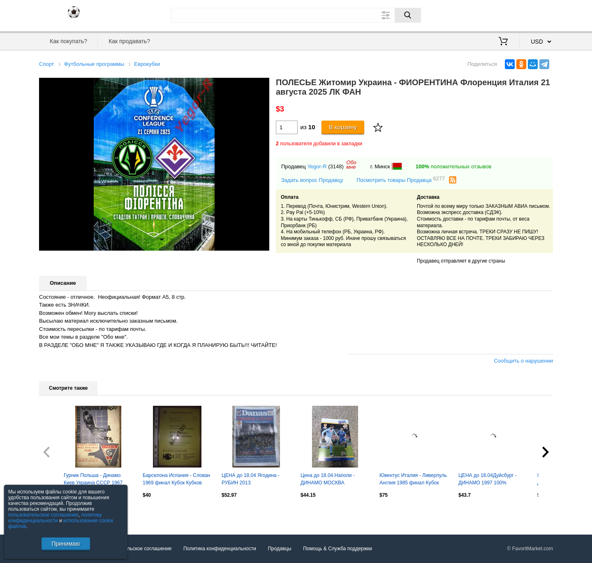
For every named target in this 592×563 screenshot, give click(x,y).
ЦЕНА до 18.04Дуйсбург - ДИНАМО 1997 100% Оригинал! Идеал (487, 479)
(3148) (336, 166)
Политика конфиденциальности (219, 548)
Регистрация (536, 14)
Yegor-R (316, 166)
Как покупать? (68, 41)
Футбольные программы (94, 64)
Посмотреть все (57, 513)
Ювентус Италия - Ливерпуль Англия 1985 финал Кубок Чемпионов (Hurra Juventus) (413, 479)
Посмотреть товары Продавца (400, 179)
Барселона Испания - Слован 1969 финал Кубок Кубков (176, 479)
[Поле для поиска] (296, 15)
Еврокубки (147, 64)
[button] (261, 85)
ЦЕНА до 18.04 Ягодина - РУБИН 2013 (251, 479)
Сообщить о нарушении (523, 361)
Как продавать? (129, 41)
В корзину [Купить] (343, 126)
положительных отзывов (453, 166)
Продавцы (279, 548)
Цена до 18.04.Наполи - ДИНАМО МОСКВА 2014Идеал (328, 479)
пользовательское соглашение (43, 515)
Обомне (351, 164)
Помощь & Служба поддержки (337, 548)
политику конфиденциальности (55, 517)
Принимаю (65, 543)
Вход (504, 14)
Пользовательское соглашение (136, 548)
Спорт (46, 64)
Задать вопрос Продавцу (312, 180)
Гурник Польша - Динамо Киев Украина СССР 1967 (93, 479)
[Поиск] (408, 15)
